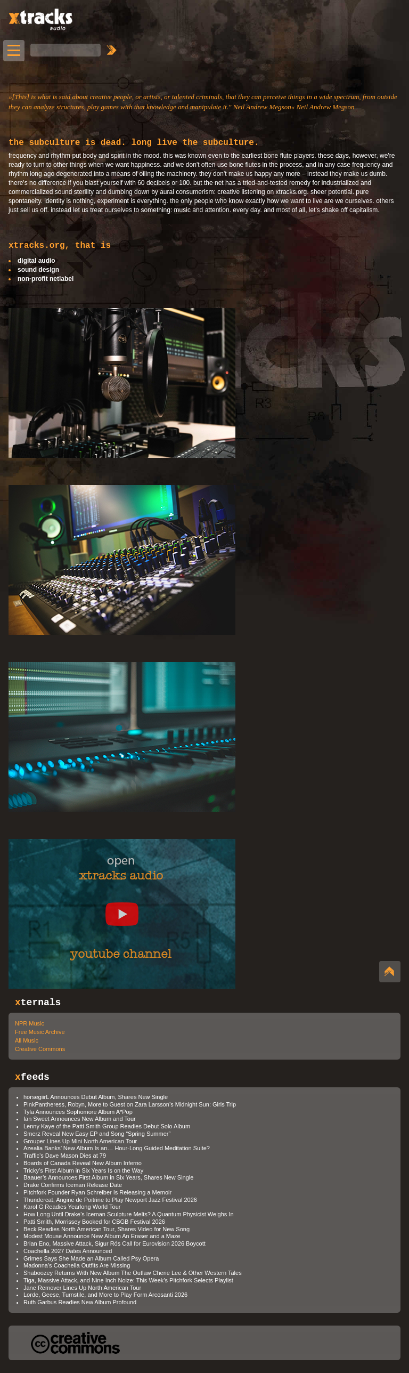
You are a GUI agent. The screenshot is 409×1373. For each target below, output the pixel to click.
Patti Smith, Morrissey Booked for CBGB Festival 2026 (94, 1221)
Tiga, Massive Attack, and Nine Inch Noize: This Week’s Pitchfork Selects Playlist (128, 1280)
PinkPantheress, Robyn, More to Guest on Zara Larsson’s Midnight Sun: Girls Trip (129, 1104)
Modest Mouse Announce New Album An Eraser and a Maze (102, 1236)
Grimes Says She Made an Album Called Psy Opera (91, 1258)
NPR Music (29, 1023)
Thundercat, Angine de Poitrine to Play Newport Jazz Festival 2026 (110, 1200)
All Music (26, 1040)
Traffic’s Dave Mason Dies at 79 (64, 1155)
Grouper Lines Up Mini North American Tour (80, 1141)
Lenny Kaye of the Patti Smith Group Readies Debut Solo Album (106, 1126)
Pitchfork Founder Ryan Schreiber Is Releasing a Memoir (97, 1192)
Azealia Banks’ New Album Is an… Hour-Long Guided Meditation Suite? (116, 1148)
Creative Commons (40, 1049)
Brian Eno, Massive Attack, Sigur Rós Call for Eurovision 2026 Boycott (114, 1243)
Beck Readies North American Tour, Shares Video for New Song (106, 1229)
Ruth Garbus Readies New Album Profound (79, 1302)
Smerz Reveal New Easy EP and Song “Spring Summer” (96, 1133)
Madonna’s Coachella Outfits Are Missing (76, 1265)
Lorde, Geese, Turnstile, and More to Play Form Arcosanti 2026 (105, 1294)
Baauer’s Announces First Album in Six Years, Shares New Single (108, 1177)
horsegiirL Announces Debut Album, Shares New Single (95, 1097)
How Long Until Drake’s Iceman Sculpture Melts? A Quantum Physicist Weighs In (128, 1214)
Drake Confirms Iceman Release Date (72, 1185)
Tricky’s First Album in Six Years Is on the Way (83, 1170)
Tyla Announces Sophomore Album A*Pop (78, 1112)
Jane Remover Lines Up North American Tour (82, 1288)
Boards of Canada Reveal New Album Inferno (82, 1163)
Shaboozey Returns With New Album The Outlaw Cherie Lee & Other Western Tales (132, 1273)
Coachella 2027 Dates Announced (67, 1251)
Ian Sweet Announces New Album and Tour (79, 1119)
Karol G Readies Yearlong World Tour (71, 1207)
